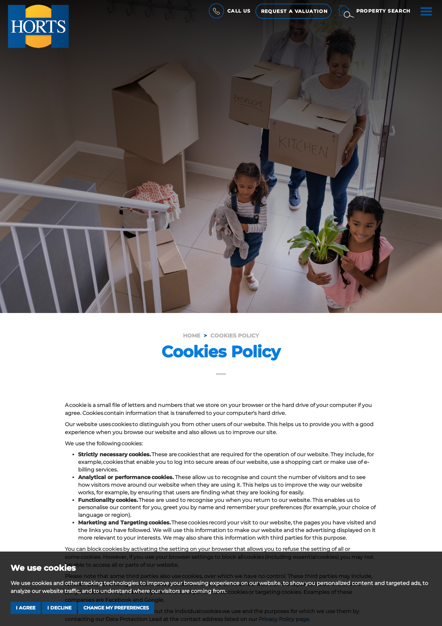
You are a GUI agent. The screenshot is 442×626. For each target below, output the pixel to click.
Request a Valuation (294, 11)
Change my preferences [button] (116, 608)
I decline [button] (59, 608)
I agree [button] (25, 608)
